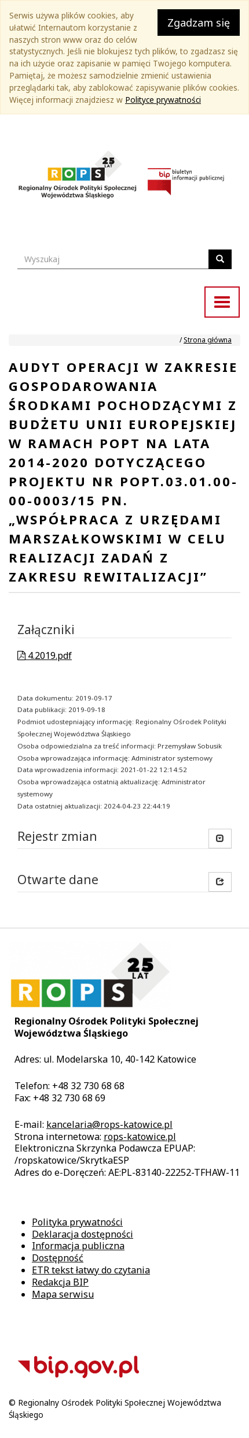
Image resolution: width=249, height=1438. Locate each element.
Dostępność (57, 1257)
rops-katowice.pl (140, 1136)
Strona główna (208, 340)
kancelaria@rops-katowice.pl (109, 1124)
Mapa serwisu (63, 1294)
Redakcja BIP (60, 1282)
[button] (220, 882)
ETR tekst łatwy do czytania (91, 1270)
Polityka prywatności (77, 1222)
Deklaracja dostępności (82, 1234)
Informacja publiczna (78, 1245)
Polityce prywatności (163, 99)
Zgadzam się (198, 22)
